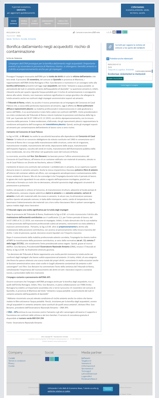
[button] (151, 21)
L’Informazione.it (88, 366)
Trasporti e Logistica (116, 70)
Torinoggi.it (86, 371)
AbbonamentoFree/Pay (47, 22)
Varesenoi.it (86, 363)
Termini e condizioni (16, 361)
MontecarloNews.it (89, 379)
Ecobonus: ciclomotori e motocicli (126, 74)
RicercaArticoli (24, 22)
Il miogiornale (34, 22)
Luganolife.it (86, 376)
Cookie (11, 366)
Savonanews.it (87, 369)
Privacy (11, 363)
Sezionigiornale (13, 22)
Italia (19, 36)
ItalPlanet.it (85, 358)
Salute (9, 39)
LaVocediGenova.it (89, 374)
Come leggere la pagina (129, 85)
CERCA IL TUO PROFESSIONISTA (63, 22)
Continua (108, 389)
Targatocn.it (86, 361)
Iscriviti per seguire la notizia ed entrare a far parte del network (130, 46)
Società (24, 39)
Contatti (11, 358)
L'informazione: (137, 7)
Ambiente (32, 39)
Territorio (16, 39)
